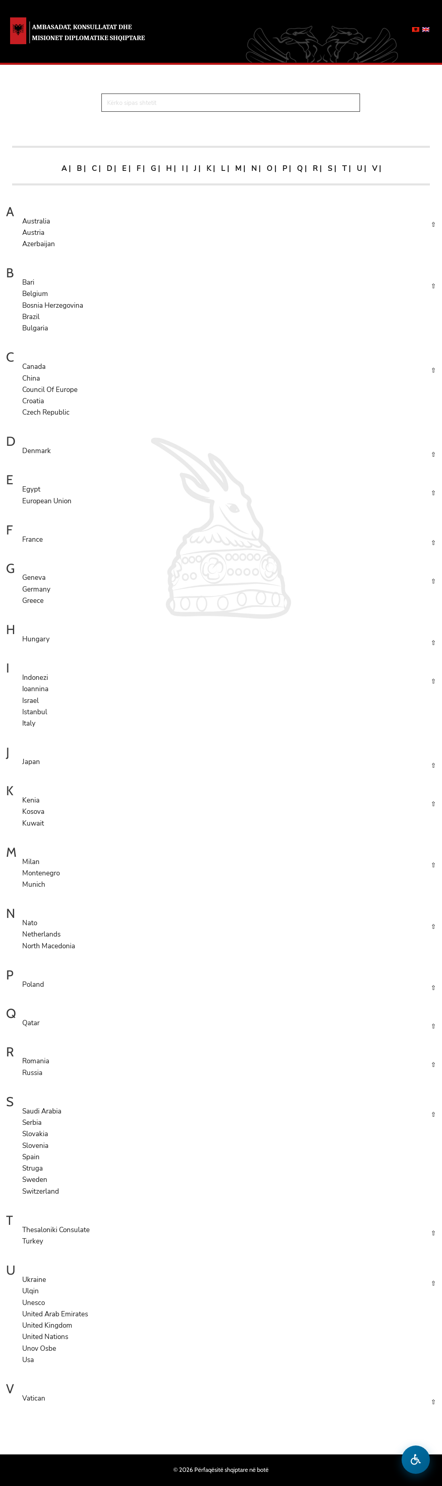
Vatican (33, 1398)
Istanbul (34, 712)
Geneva (34, 577)
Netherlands (41, 934)
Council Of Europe (50, 389)
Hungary (36, 639)
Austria (33, 232)
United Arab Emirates (55, 1314)
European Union (47, 501)
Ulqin (30, 1291)
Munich (33, 884)
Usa (28, 1360)
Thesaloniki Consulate (56, 1230)
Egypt (31, 489)
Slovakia (35, 1134)
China (31, 378)
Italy (29, 723)
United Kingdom (47, 1325)
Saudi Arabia (41, 1111)
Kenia (31, 800)
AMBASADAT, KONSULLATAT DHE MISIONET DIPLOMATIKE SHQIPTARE (88, 32)
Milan (31, 861)
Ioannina (35, 689)
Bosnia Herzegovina (52, 305)
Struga (32, 1168)
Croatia (33, 401)
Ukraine (34, 1279)
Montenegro (41, 873)
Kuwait (33, 823)
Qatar (31, 1023)
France (32, 539)
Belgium (35, 293)
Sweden (34, 1179)
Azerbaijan (38, 244)
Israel (30, 700)
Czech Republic (45, 412)
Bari (28, 282)
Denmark (36, 451)
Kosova (33, 811)
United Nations (45, 1336)
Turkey (32, 1241)
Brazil (31, 316)
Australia (36, 221)
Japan (31, 761)
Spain (31, 1157)
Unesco (33, 1302)
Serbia (32, 1122)
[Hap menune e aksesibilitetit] (416, 1460)
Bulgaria (35, 328)
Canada (34, 366)
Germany (36, 589)
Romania (35, 1061)
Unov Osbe (39, 1348)
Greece (33, 600)
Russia (32, 1072)
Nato (29, 923)
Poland (33, 984)
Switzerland (40, 1191)
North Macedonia (48, 946)
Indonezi (35, 677)
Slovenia (35, 1145)
